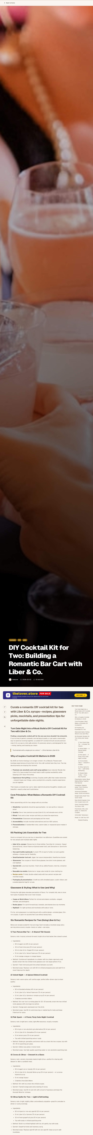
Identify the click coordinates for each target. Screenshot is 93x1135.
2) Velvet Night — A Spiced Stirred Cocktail (83, 750)
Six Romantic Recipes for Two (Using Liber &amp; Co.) (82, 738)
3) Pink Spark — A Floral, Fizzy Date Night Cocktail (83, 756)
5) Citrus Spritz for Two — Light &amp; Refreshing (83, 768)
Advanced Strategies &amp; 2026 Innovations (82, 792)
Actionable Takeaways (81, 815)
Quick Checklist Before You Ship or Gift (81, 805)
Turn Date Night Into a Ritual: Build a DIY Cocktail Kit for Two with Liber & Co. (82, 711)
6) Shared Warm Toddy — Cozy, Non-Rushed (82, 775)
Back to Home (9, 3)
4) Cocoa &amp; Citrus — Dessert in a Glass (84, 762)
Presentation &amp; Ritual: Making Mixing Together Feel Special (82, 781)
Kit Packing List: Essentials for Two (80, 728)
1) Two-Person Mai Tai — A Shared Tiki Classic (83, 744)
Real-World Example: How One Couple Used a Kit (82, 801)
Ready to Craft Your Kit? (82, 817)
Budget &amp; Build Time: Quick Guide (82, 796)
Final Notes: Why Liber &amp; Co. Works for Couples (81, 810)
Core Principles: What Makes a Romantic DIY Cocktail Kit (81, 723)
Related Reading (83, 820)
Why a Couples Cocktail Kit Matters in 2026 (82, 718)
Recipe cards (17, 874)
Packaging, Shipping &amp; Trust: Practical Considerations (81, 787)
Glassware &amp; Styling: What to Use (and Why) (82, 733)
